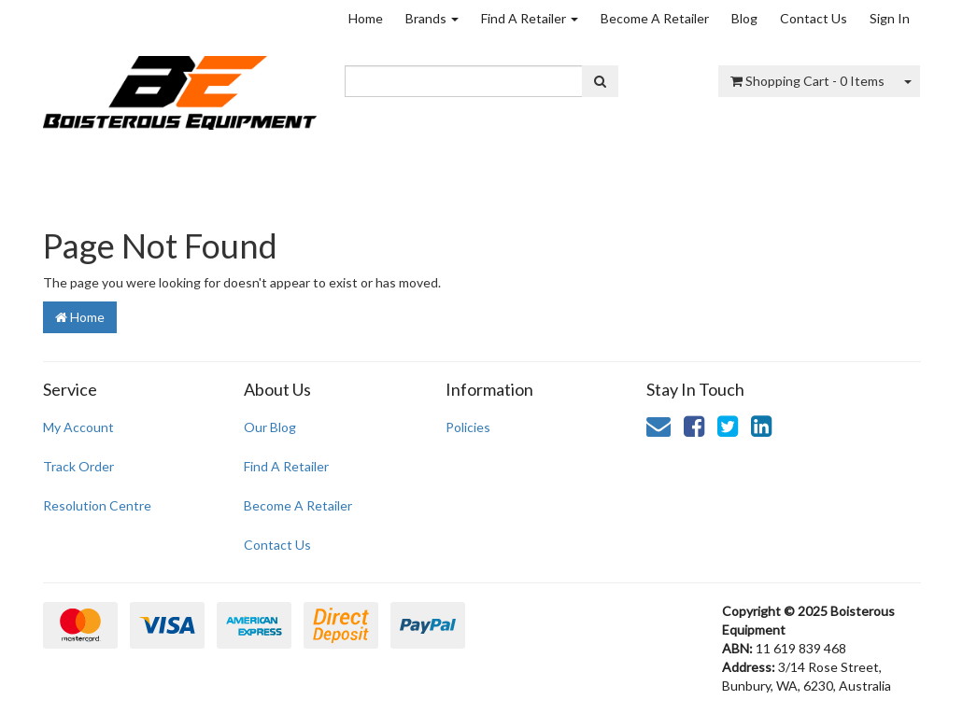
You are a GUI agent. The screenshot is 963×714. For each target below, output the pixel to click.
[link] (694, 426)
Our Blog (270, 427)
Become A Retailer (655, 18)
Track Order (78, 466)
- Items (807, 81)
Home (365, 18)
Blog (744, 18)
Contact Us (813, 18)
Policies (468, 427)
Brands (432, 18)
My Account (78, 427)
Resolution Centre (97, 505)
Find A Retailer (529, 18)
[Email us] (658, 426)
